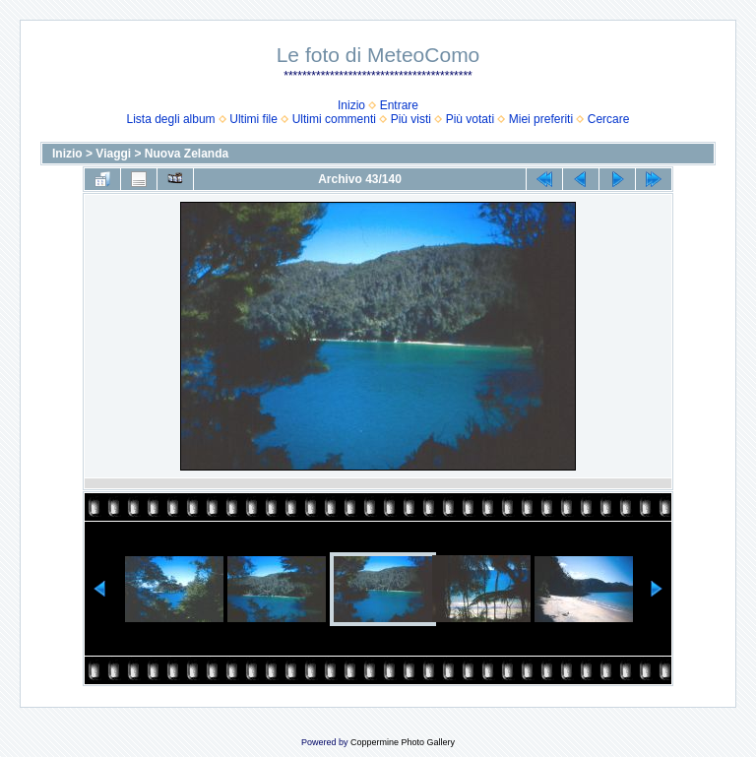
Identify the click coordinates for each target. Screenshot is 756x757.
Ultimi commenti (334, 119)
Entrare (399, 105)
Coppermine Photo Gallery (402, 742)
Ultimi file (253, 119)
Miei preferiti (541, 119)
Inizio (351, 105)
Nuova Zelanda (186, 153)
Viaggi (113, 153)
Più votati (470, 119)
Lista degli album (171, 119)
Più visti (411, 119)
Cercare (609, 119)
